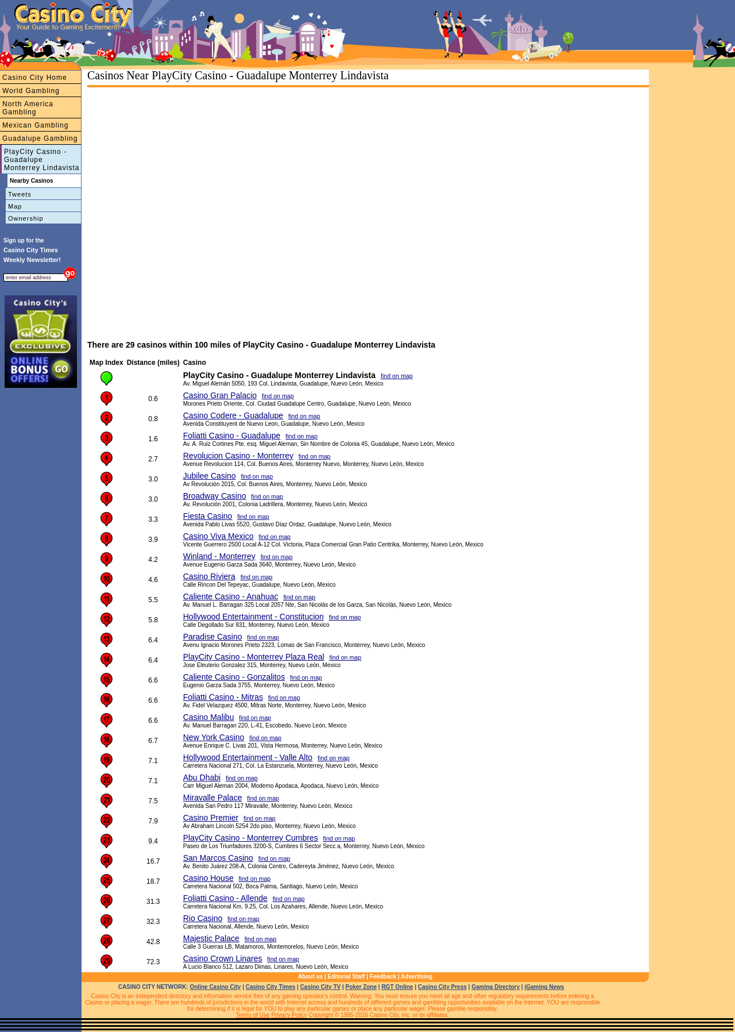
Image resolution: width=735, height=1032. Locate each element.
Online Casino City (215, 987)
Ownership (26, 218)
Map (15, 206)
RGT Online (397, 987)
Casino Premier (210, 817)
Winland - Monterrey (219, 556)
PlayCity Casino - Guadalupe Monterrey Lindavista (41, 160)
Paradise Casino (212, 636)
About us (310, 976)
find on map (397, 375)
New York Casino (214, 737)
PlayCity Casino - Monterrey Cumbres (250, 837)
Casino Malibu (208, 717)
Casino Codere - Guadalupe (233, 415)
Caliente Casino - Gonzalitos (234, 676)
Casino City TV (320, 987)
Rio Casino (202, 918)
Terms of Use (253, 1015)
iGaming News (544, 987)
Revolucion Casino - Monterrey (238, 455)
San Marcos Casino (218, 857)
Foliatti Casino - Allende (225, 898)
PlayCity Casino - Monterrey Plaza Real (253, 656)
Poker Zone (361, 987)
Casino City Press (442, 987)
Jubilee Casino (209, 475)
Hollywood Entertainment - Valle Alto (247, 757)
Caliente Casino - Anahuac (230, 596)
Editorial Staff (346, 976)
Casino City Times (271, 987)
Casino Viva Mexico (218, 536)
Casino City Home (34, 78)
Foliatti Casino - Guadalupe (232, 435)
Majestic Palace (211, 938)
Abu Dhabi (201, 777)
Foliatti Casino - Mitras (223, 697)
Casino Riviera (209, 576)
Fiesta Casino (208, 516)
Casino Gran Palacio (220, 395)
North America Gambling (27, 108)
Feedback (383, 976)
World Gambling (31, 91)
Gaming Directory (495, 987)
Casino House (208, 878)
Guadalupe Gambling (40, 138)
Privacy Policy (289, 1015)
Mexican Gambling (35, 125)
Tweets (20, 194)
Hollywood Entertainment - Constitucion (253, 616)
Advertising (416, 976)
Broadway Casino (214, 495)
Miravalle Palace (212, 797)
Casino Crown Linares (222, 958)
